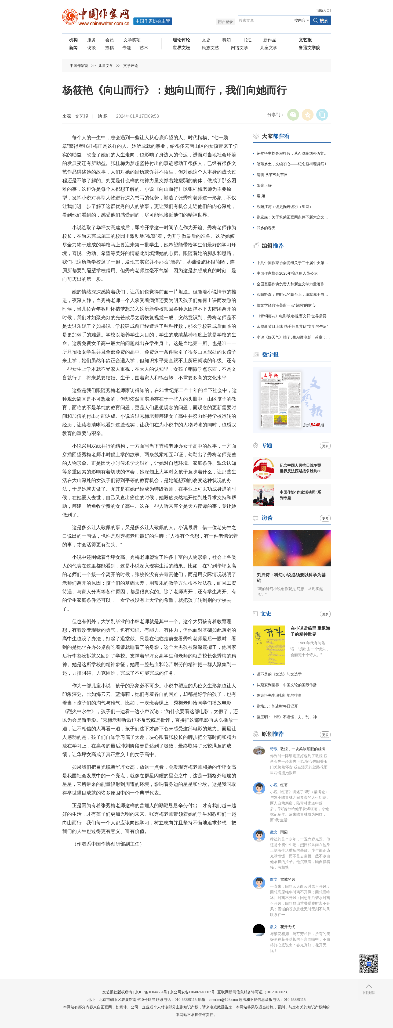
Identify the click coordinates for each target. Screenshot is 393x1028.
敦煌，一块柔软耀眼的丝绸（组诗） (310, 749)
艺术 (144, 47)
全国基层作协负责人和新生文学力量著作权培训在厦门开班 (294, 284)
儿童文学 (268, 47)
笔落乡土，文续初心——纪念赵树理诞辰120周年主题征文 (294, 164)
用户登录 (225, 22)
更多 (325, 446)
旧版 (323, 10)
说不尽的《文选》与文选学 (279, 674)
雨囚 (284, 832)
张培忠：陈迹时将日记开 (277, 706)
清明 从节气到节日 (272, 174)
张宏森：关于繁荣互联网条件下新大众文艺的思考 (294, 217)
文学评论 (130, 65)
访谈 (91, 47)
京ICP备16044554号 (151, 992)
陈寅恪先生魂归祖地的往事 (279, 695)
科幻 (226, 40)
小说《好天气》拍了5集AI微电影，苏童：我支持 (294, 337)
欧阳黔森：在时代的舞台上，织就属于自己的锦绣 (294, 294)
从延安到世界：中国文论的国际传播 (287, 685)
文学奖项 (132, 40)
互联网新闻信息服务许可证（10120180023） (254, 992)
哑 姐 (261, 196)
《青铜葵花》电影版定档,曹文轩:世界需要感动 (294, 316)
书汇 (247, 40)
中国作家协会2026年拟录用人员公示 (287, 273)
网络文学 (239, 47)
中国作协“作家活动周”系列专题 (300, 495)
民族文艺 (210, 47)
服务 (91, 40)
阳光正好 (264, 185)
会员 (109, 40)
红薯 (284, 785)
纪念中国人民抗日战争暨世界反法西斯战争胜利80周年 (301, 468)
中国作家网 (79, 65)
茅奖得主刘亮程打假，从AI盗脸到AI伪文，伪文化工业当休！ (294, 153)
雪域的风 (287, 880)
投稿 (109, 47)
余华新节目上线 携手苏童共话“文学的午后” (292, 326)
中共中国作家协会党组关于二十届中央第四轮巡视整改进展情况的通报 (294, 263)
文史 (206, 40)
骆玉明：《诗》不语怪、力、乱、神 (287, 717)
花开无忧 (287, 927)
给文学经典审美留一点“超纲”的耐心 (286, 305)
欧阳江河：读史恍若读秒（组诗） (285, 206)
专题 (126, 47)
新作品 (269, 40)
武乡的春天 (266, 228)
